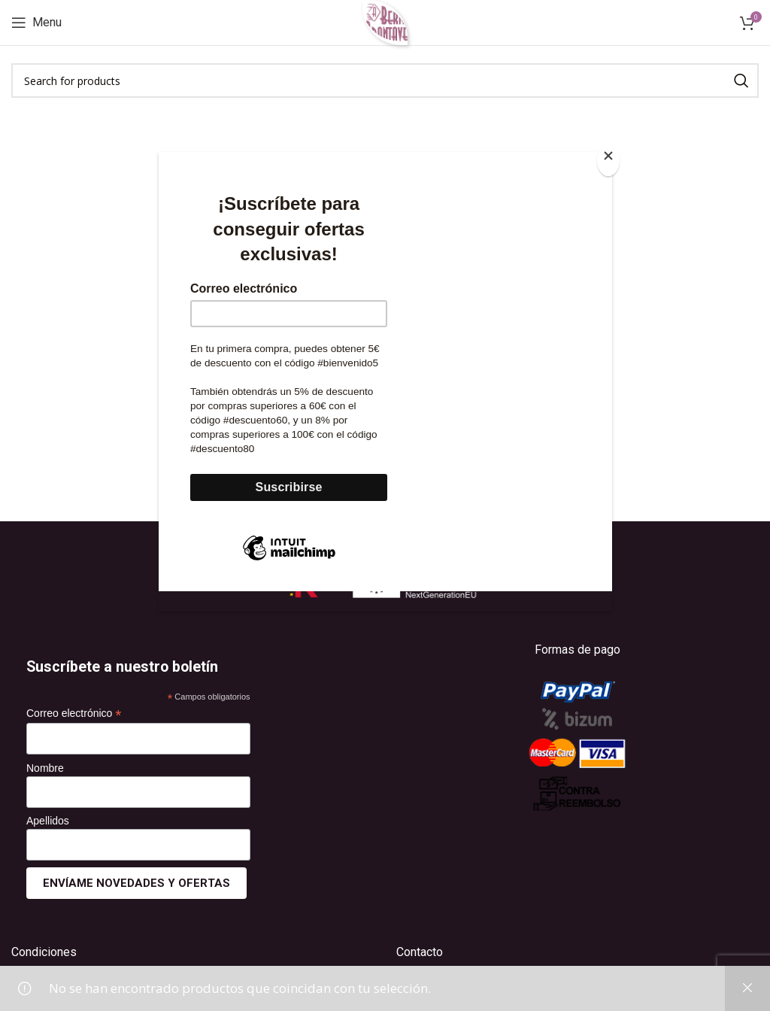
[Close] (608, 160)
